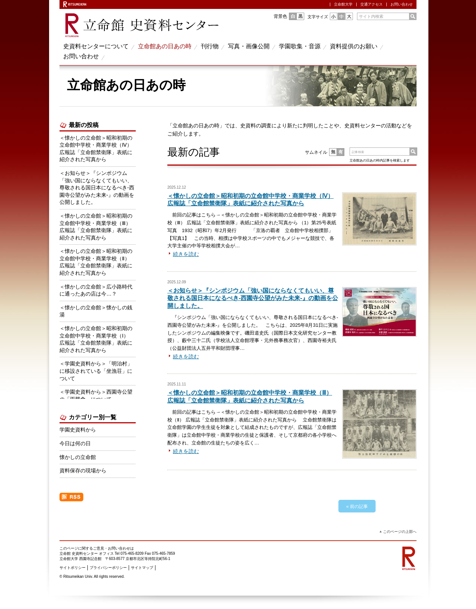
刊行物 (210, 46)
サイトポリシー (73, 568)
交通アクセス (371, 4)
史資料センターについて (96, 46)
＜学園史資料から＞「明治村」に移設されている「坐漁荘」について (96, 371)
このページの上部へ (399, 532)
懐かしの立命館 (78, 457)
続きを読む (186, 254)
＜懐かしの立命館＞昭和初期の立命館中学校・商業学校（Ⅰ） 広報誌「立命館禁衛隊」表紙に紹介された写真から (97, 339)
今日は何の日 (75, 443)
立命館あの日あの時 (165, 46)
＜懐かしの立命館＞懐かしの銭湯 (96, 311)
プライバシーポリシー (108, 568)
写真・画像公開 (249, 46)
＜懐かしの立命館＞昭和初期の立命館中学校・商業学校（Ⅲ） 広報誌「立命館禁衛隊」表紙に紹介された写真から (96, 227)
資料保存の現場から (83, 470)
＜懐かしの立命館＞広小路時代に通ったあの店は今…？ (96, 290)
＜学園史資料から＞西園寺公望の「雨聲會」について (96, 395)
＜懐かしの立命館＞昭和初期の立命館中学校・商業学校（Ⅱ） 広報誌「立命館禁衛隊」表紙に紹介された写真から (96, 262)
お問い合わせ (401, 4)
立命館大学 (343, 4)
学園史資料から (78, 430)
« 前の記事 (357, 506)
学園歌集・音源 (300, 46)
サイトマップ (142, 568)
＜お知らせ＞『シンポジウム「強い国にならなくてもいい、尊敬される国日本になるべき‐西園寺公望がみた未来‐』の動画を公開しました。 (252, 298)
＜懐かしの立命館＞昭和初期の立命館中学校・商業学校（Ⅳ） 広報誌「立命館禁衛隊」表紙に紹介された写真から (96, 149)
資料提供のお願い (353, 46)
